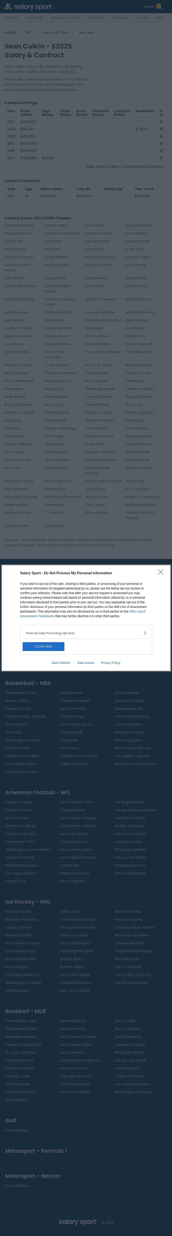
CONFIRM (43, 646)
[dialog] (86, 618)
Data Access (85, 663)
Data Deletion (61, 663)
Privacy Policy (110, 663)
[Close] (162, 573)
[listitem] (86, 633)
